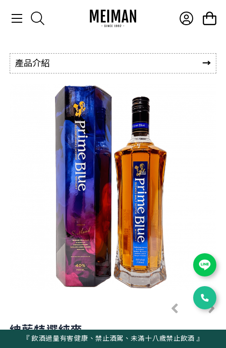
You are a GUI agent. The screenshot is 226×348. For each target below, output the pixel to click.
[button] (175, 308)
